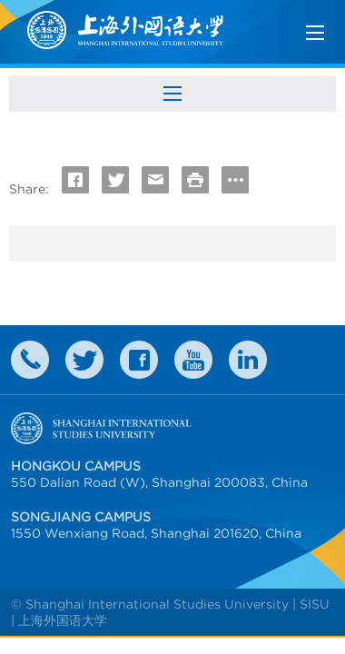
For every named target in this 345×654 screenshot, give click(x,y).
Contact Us (30, 360)
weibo (193, 360)
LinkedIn (248, 360)
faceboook (139, 360)
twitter (84, 360)
